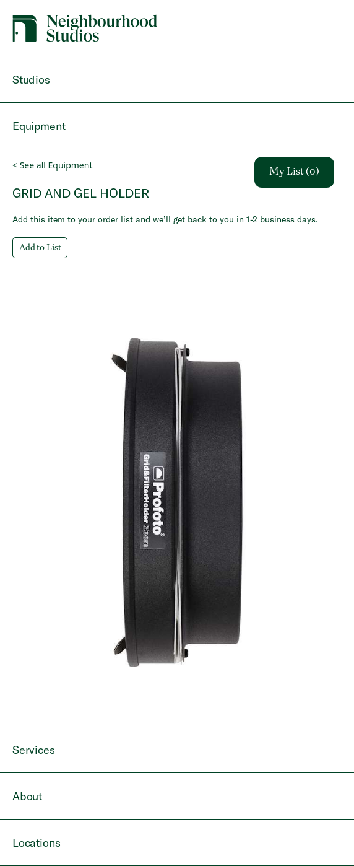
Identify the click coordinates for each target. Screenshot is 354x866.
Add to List (40, 247)
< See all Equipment (52, 165)
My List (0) (294, 172)
